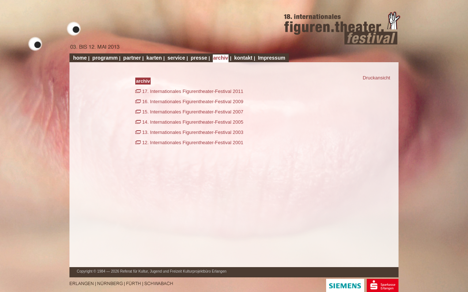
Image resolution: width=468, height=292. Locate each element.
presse (198, 58)
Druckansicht (376, 78)
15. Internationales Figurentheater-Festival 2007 (193, 112)
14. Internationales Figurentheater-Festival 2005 (193, 122)
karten (154, 58)
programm (105, 58)
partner (132, 58)
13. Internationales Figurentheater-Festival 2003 (193, 132)
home (80, 58)
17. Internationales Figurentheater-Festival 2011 (193, 91)
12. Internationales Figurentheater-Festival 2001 (193, 142)
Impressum (271, 58)
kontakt (243, 58)
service (176, 58)
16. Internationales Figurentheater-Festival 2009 (193, 101)
